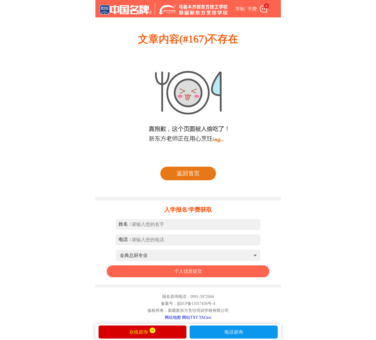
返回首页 (188, 173)
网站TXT (190, 317)
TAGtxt (205, 317)
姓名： (125, 224)
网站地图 (173, 317)
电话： (125, 239)
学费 (252, 8)
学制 (240, 8)
